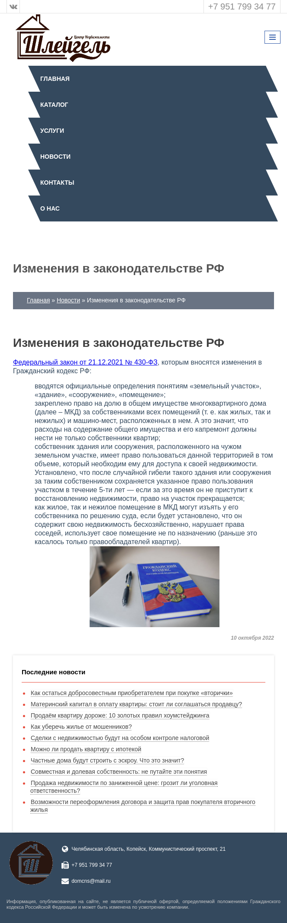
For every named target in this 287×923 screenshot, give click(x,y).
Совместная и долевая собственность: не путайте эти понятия (119, 771)
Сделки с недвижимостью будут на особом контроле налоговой (120, 737)
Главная (55, 78)
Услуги (52, 130)
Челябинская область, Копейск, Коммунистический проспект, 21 (148, 849)
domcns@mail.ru (90, 881)
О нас (50, 208)
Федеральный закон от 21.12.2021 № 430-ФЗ (85, 362)
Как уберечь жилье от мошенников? (81, 726)
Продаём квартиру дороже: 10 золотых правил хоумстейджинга (120, 715)
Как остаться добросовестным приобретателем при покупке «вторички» (132, 692)
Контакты (57, 182)
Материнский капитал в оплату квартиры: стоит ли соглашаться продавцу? (136, 704)
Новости (55, 156)
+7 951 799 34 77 (242, 6)
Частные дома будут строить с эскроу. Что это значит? (107, 760)
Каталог (54, 104)
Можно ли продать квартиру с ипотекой (86, 749)
